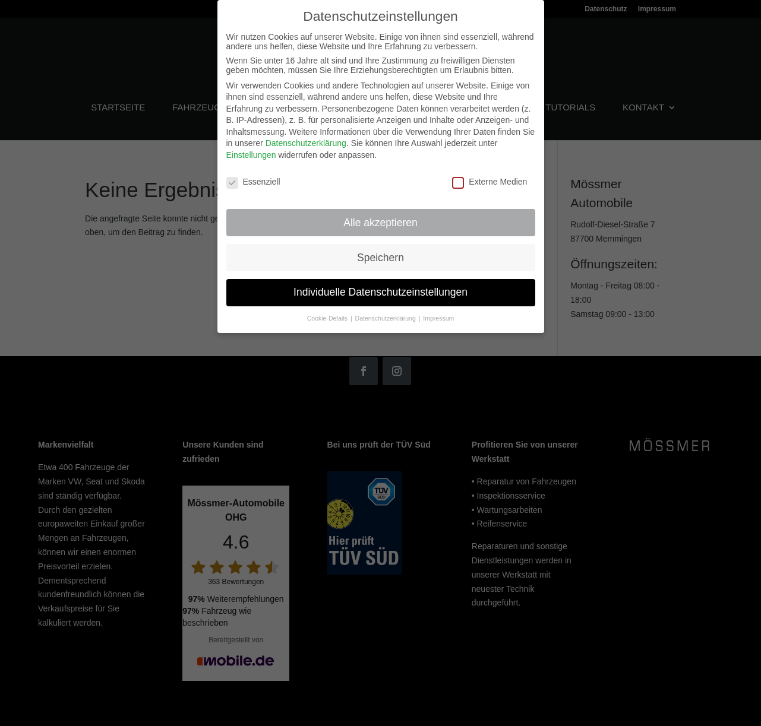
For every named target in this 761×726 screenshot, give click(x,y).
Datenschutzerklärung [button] (386, 312)
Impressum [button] (438, 312)
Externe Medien (489, 176)
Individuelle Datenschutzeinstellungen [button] (380, 287)
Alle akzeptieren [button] (380, 217)
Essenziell (253, 176)
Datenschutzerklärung (306, 137)
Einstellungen (251, 149)
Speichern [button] (380, 252)
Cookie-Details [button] (328, 312)
